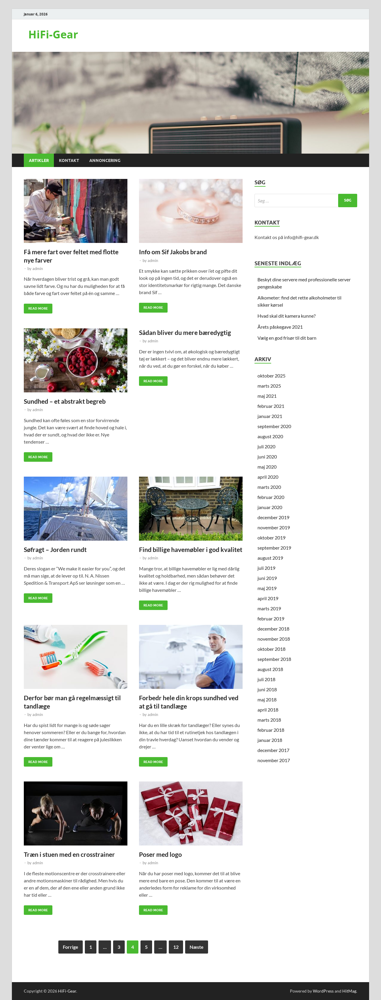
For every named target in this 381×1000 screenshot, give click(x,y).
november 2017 (273, 760)
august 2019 (270, 558)
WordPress (323, 990)
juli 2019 (266, 568)
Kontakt (69, 160)
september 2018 (274, 659)
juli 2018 (266, 679)
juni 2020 (267, 456)
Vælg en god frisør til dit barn (286, 338)
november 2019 (273, 527)
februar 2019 (270, 618)
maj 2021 (267, 396)
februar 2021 (270, 406)
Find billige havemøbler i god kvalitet (190, 549)
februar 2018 (270, 730)
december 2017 (273, 750)
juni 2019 (267, 578)
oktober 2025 (271, 375)
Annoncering (105, 160)
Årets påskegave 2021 (280, 327)
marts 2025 (269, 386)
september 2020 (274, 426)
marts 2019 (269, 608)
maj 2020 (267, 466)
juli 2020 (266, 446)
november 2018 (273, 639)
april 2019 (267, 598)
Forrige (70, 947)
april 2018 (267, 709)
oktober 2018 (271, 649)
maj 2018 (267, 699)
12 (176, 947)
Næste (197, 947)
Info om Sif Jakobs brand (173, 251)
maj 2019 (267, 588)
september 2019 (274, 547)
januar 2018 (269, 740)
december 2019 (273, 517)
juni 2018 (267, 689)
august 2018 (270, 669)
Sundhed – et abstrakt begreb (65, 401)
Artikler (39, 160)
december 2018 (273, 628)
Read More (36, 307)
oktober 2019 (271, 537)
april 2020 (267, 477)
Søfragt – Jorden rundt (55, 549)
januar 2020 (269, 507)
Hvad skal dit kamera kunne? (286, 316)
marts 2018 (269, 720)
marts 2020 (269, 487)
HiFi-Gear (53, 34)
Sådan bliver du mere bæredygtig (185, 332)
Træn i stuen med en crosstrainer (69, 854)
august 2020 (270, 436)
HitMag (349, 990)
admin (37, 268)
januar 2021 (269, 416)
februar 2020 (270, 497)
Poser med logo (160, 854)
